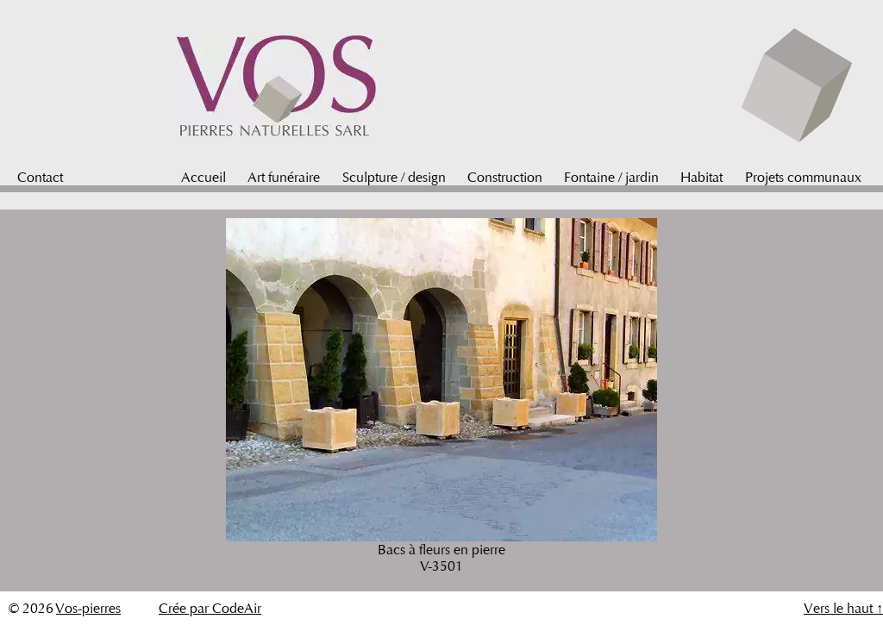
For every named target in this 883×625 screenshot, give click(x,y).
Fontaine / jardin (611, 177)
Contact (40, 177)
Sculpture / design (394, 177)
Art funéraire (283, 177)
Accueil (203, 177)
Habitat (701, 177)
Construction (504, 177)
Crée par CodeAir (210, 608)
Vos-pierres (88, 608)
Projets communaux (803, 177)
